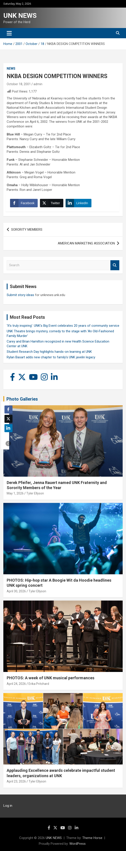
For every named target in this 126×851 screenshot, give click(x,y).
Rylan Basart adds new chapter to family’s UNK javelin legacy (51, 357)
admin (37, 84)
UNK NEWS (20, 15)
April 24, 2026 (16, 684)
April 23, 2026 (16, 781)
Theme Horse (92, 838)
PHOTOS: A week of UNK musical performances (50, 678)
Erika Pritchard (39, 684)
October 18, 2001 (19, 84)
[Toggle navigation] (9, 33)
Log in (7, 806)
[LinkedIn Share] (78, 203)
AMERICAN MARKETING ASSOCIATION (86, 243)
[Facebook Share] (24, 203)
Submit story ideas (20, 295)
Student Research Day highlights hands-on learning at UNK (49, 352)
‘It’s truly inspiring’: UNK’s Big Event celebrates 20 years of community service (63, 326)
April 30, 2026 (16, 591)
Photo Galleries (22, 399)
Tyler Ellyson (35, 493)
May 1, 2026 (15, 493)
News (11, 68)
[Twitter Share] (51, 203)
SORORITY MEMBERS (26, 230)
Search (114, 265)
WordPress (77, 844)
